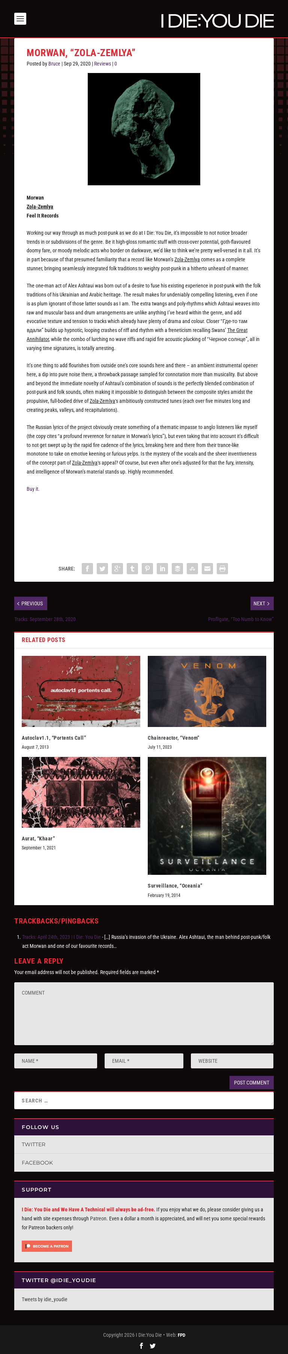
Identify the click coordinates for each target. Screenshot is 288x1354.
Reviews (102, 64)
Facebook (37, 1162)
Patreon (98, 1218)
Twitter (33, 1144)
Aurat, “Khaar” (38, 839)
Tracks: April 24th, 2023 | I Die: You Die (61, 937)
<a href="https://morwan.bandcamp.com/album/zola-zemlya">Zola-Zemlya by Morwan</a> (144, 524)
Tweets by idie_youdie (45, 1299)
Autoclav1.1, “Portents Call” (54, 738)
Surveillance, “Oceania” (175, 886)
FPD (181, 1335)
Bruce (54, 64)
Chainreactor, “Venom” (174, 738)
